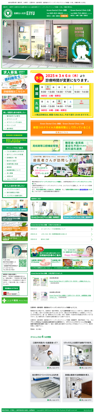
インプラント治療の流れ (14, 195)
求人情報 (14, 173)
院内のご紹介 (14, 160)
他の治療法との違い (14, 192)
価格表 (14, 167)
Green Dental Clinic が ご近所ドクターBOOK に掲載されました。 (70, 281)
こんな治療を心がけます (14, 151)
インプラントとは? (14, 189)
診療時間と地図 (14, 164)
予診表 (11, 288)
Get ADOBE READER (11, 293)
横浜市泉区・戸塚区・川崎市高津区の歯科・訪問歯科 (18, 410)
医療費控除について (14, 170)
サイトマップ (88, 410)
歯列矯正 (14, 128)
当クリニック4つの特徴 (14, 154)
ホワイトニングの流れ (14, 122)
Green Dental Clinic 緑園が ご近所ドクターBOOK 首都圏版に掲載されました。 (70, 296)
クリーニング (14, 125)
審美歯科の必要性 (14, 116)
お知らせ (14, 176)
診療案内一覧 (14, 157)
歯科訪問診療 (84, 189)
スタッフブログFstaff (14, 179)
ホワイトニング (14, 119)
